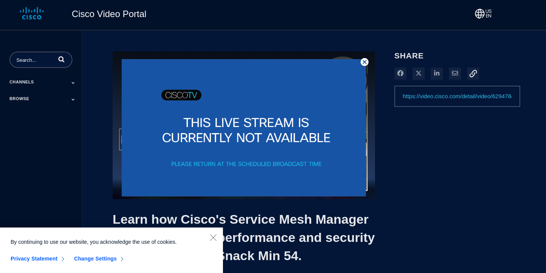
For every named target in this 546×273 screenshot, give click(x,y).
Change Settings (95, 263)
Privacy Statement (34, 263)
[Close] (213, 242)
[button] (61, 59)
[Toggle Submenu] (73, 83)
